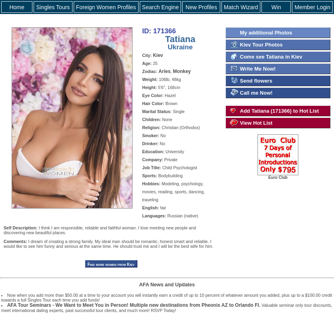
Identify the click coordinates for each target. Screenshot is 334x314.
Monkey (182, 71)
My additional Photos (266, 33)
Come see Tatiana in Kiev (271, 57)
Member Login (312, 7)
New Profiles (201, 7)
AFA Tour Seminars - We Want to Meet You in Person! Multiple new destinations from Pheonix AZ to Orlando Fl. (133, 305)
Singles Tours (53, 7)
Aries (165, 71)
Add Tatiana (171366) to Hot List (279, 111)
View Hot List (256, 123)
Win (276, 7)
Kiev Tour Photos (261, 45)
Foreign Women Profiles (106, 7)
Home (16, 7)
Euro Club (278, 176)
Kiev (158, 55)
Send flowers (256, 81)
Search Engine (160, 7)
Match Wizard (241, 7)
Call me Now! (256, 93)
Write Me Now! (258, 69)
